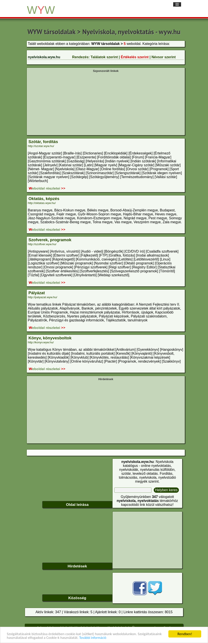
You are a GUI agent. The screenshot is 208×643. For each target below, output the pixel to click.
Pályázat (36, 293)
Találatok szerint (104, 57)
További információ (92, 638)
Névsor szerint (164, 57)
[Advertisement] (106, 103)
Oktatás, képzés (43, 198)
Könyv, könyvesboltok (50, 338)
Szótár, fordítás (43, 141)
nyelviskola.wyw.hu (44, 57)
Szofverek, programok (49, 239)
